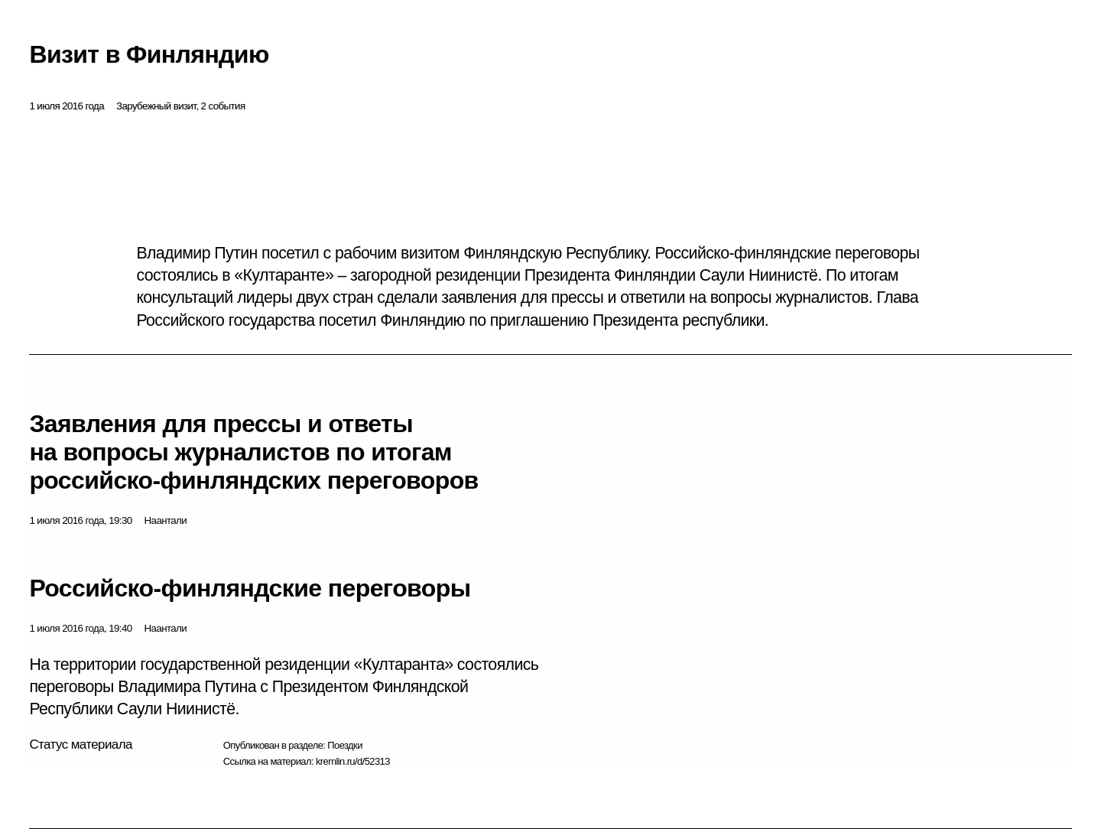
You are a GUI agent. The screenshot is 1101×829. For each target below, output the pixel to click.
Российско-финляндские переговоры (249, 588)
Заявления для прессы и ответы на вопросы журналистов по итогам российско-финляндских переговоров (253, 452)
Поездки (344, 745)
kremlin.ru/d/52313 (353, 761)
